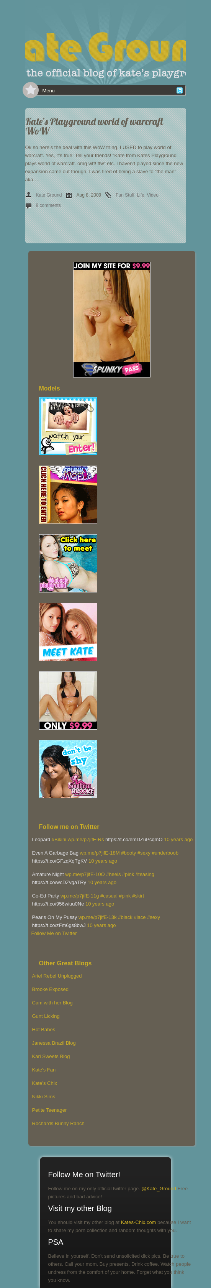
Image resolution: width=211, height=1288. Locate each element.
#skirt (138, 896)
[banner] (105, 42)
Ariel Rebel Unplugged (57, 976)
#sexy (143, 853)
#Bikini (59, 839)
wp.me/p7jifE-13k (98, 917)
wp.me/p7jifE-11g (80, 896)
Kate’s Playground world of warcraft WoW (94, 126)
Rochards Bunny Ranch (58, 1123)
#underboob (165, 853)
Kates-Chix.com (138, 1222)
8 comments (48, 205)
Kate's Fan (44, 1070)
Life (140, 195)
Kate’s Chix (44, 1083)
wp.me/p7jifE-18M (100, 853)
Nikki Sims (44, 1096)
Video (152, 195)
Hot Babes (44, 1029)
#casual (109, 896)
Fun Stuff (125, 195)
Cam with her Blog (52, 1003)
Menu (49, 91)
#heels (113, 874)
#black (125, 917)
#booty (128, 853)
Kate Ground (49, 195)
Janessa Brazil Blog (54, 1043)
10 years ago (178, 839)
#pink (128, 874)
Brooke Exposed (50, 989)
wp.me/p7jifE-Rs (86, 839)
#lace (140, 917)
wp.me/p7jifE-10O (85, 874)
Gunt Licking (46, 1016)
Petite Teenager (49, 1110)
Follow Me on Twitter (54, 933)
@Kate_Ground (158, 1188)
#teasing (145, 874)
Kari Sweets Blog (51, 1056)
